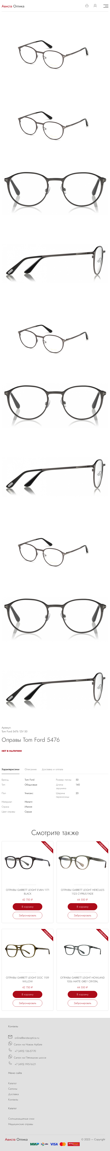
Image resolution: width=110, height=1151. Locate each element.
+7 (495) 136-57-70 (22, 1050)
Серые (28, 811)
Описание (31, 769)
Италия (28, 807)
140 (78, 784)
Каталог (12, 1083)
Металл (28, 802)
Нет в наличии (12, 751)
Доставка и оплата (52, 769)
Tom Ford (29, 780)
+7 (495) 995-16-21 (22, 1063)
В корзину (27, 907)
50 (77, 780)
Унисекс (29, 793)
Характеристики (10, 769)
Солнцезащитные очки (21, 1119)
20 (77, 793)
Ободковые (31, 784)
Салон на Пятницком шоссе (27, 1057)
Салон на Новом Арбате (25, 1043)
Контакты (13, 1099)
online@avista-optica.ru (23, 1037)
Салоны (12, 1089)
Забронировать (27, 915)
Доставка (13, 1094)
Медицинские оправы (20, 1124)
